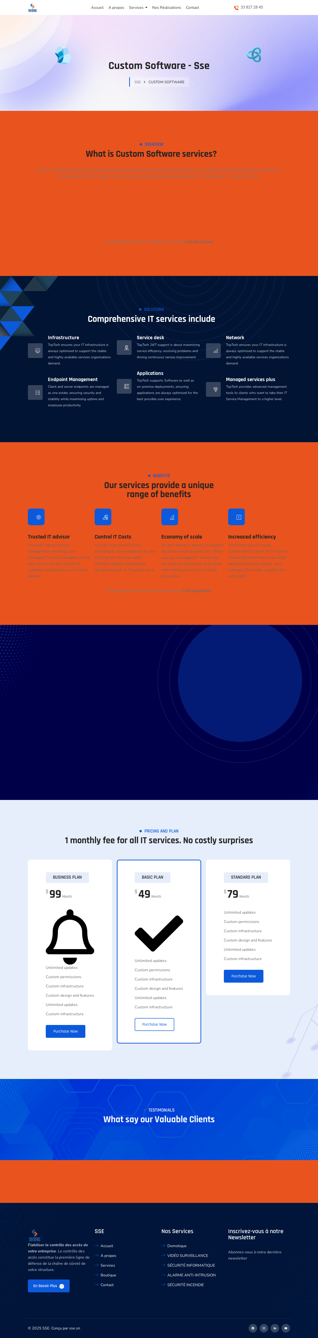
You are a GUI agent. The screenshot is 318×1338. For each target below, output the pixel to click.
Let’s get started (198, 242)
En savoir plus (48, 1286)
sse (137, 82)
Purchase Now (65, 1031)
